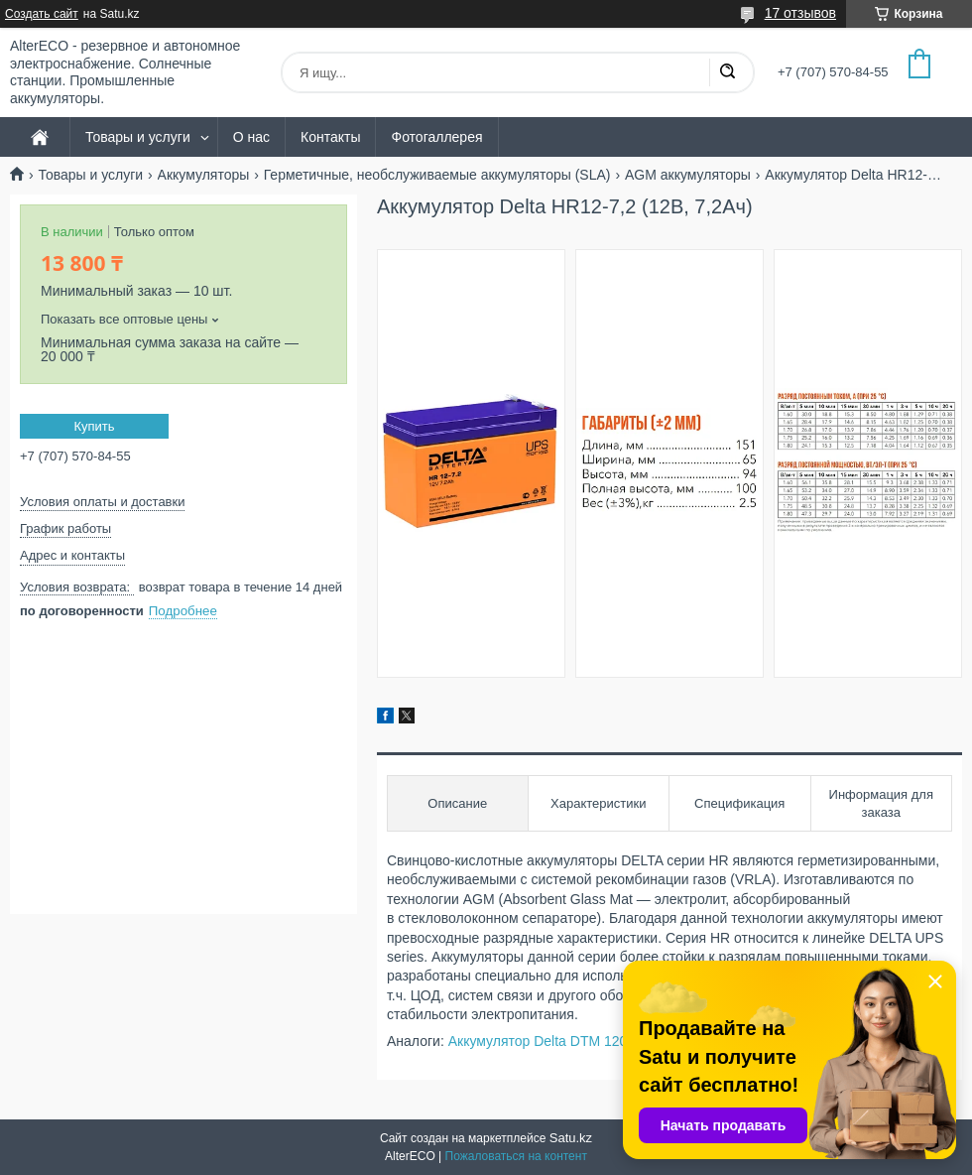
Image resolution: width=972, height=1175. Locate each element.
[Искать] (727, 72)
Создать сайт (41, 14)
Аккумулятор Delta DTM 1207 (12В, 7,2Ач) (582, 1041)
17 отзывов (800, 13)
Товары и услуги (137, 137)
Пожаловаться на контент (516, 1156)
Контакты (330, 137)
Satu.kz (570, 1137)
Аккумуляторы (204, 175)
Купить (93, 426)
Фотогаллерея (436, 137)
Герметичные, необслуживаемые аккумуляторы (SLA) (437, 175)
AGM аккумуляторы (688, 175)
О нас (251, 137)
